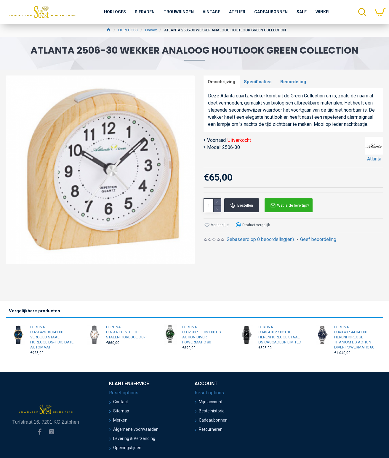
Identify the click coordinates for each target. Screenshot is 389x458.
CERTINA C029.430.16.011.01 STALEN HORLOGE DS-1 (126, 332)
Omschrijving (222, 81)
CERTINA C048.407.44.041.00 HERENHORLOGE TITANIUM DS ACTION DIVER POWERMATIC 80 (354, 337)
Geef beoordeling (318, 239)
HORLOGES (128, 30)
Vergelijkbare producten (34, 311)
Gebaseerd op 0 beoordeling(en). (261, 239)
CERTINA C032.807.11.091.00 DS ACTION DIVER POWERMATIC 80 (201, 334)
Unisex (151, 30)
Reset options (123, 393)
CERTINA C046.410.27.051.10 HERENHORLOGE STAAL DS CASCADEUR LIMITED (279, 334)
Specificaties (258, 81)
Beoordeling (294, 81)
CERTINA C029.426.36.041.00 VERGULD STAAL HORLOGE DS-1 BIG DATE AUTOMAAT (51, 337)
